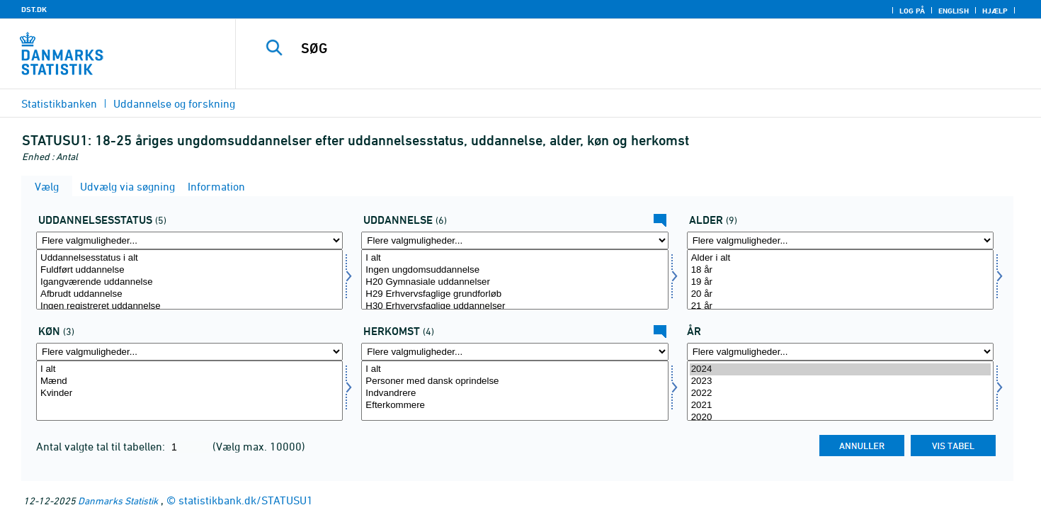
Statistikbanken (59, 103)
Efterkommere (514, 406)
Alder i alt (840, 258)
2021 (840, 406)
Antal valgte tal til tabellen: (102, 446)
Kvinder (189, 393)
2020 (840, 418)
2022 (840, 393)
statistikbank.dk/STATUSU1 (245, 500)
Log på (912, 11)
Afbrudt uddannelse (189, 294)
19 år (840, 282)
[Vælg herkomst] (514, 391)
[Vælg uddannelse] (514, 279)
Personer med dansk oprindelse (514, 381)
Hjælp (995, 11)
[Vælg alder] (840, 279)
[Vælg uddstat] (189, 279)
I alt (514, 258)
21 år (840, 306)
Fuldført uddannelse (189, 270)
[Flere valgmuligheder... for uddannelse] (514, 240)
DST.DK (34, 9)
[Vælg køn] (189, 391)
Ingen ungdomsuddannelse (514, 270)
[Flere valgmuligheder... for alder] (840, 240)
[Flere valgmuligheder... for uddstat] (189, 240)
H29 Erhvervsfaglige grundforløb (514, 294)
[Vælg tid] (840, 391)
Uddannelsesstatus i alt (189, 258)
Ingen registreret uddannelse (189, 306)
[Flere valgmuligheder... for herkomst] (514, 352)
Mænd (189, 381)
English (953, 11)
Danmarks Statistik (118, 500)
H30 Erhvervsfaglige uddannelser (514, 306)
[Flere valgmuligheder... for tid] (840, 352)
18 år (840, 270)
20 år (840, 294)
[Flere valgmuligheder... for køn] (189, 352)
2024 (840, 369)
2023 (840, 381)
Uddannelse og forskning (174, 103)
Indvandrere (514, 393)
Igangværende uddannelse (189, 282)
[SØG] (613, 48)
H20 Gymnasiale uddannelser (514, 282)
